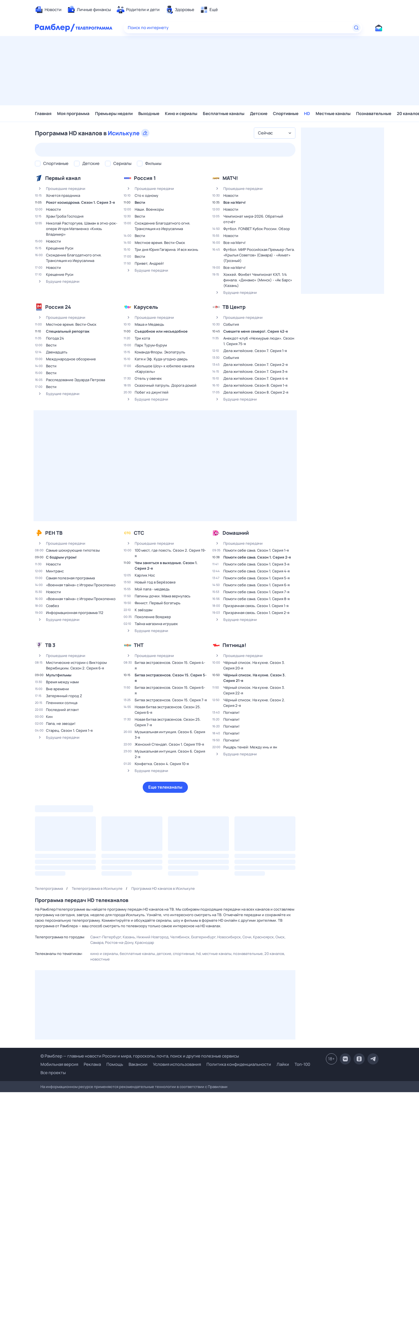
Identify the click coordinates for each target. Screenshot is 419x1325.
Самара (96, 942)
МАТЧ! (230, 178)
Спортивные (285, 113)
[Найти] (356, 27)
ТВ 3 (50, 645)
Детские (258, 113)
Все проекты (53, 1073)
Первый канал (63, 178)
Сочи (246, 936)
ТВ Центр (234, 307)
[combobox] (274, 133)
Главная (43, 113)
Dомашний (236, 532)
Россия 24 (58, 307)
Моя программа (73, 113)
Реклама (92, 1064)
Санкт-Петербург (105, 936)
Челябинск (180, 936)
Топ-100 (302, 1064)
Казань (129, 936)
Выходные (148, 113)
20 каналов (274, 953)
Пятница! (234, 645)
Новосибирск (229, 936)
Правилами (218, 1086)
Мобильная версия (59, 1064)
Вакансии (138, 1064)
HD (307, 113)
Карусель (146, 307)
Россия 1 (145, 178)
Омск (280, 936)
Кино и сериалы (181, 113)
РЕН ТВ (53, 532)
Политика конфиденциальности (238, 1064)
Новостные (100, 959)
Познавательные (373, 113)
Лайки (283, 1064)
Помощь (114, 1064)
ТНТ (139, 645)
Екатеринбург (203, 936)
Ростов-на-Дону (119, 942)
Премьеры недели (114, 113)
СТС (139, 532)
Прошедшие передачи (60, 188)
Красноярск (263, 936)
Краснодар (144, 942)
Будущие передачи (57, 281)
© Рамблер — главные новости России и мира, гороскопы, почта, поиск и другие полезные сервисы (139, 1056)
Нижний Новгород (152, 936)
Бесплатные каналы (223, 113)
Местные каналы (333, 113)
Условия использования (177, 1064)
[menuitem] (48, 10)
